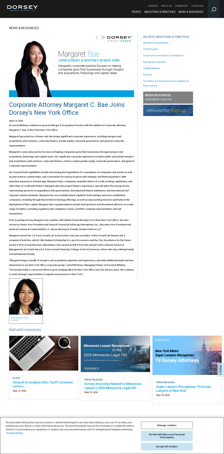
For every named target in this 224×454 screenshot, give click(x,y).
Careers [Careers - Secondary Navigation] (153, 5)
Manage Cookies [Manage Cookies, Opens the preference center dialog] (167, 425)
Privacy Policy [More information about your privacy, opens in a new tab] (15, 433)
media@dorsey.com (158, 99)
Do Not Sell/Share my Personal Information (167, 436)
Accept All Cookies (167, 446)
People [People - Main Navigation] (136, 11)
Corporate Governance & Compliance (163, 55)
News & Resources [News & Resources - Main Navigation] (191, 11)
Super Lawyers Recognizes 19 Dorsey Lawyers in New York (183, 388)
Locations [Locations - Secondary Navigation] (197, 5)
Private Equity (150, 49)
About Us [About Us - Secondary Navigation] (166, 5)
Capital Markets (151, 68)
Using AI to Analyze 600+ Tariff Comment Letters (43, 384)
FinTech (147, 74)
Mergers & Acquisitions (156, 42)
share (220, 368)
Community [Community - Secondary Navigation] (181, 5)
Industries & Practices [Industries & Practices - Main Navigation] (159, 11)
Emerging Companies (154, 62)
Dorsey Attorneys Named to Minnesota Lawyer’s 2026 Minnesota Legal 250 (112, 386)
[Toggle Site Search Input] (214, 9)
